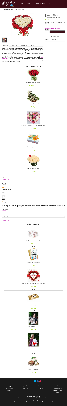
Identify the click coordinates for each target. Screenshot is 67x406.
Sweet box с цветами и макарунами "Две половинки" (33, 125)
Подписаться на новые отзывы (8, 177)
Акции (41, 388)
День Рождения (37, 3)
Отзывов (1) (32, 45)
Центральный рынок (44, 397)
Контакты (25, 386)
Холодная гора (32, 397)
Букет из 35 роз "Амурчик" (33, 168)
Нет (4, 208)
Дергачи (20, 401)
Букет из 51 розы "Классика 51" (33, 82)
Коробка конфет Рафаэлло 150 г (33, 240)
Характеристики (23, 45)
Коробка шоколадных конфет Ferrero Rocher (33, 305)
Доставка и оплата (14, 45)
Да (2, 208)
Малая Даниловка (27, 401)
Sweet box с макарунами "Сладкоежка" (33, 146)
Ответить (4, 210)
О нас (44, 3)
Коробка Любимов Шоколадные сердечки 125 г (33, 283)
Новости (41, 386)
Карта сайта (25, 388)
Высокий (51, 401)
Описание (5, 45)
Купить (57, 31)
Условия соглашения (57, 390)
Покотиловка (38, 401)
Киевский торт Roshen (33, 369)
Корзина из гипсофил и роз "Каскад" (33, 103)
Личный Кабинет (9, 386)
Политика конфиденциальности (58, 393)
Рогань (33, 401)
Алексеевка (25, 397)
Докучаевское (45, 401)
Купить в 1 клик (55, 36)
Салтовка (20, 397)
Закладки (9, 390)
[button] (33, 232)
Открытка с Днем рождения (33, 262)
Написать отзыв (54, 39)
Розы (28, 3)
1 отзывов (47, 39)
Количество (48, 29)
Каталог (22, 3)
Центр (37, 397)
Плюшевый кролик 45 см (33, 326)
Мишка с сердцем (33, 347)
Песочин (16, 401)
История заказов (9, 388)
